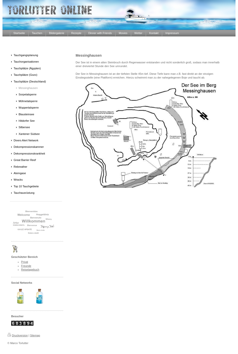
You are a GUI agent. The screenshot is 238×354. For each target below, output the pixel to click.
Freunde (26, 265)
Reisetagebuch (30, 269)
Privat (24, 261)
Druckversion (17, 335)
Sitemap (35, 335)
